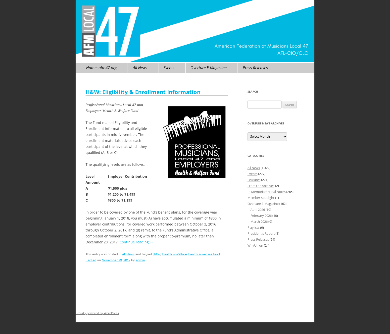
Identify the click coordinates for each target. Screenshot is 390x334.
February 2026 (261, 215)
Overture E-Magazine (209, 67)
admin (140, 260)
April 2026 (257, 209)
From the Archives (260, 185)
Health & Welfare (174, 254)
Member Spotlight (260, 197)
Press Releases (255, 67)
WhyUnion (255, 245)
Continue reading (136, 242)
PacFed (91, 260)
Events (168, 67)
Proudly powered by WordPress (97, 313)
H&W (156, 254)
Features (253, 179)
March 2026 (259, 221)
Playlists (253, 227)
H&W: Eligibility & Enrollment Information (143, 92)
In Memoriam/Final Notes (266, 191)
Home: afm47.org (101, 67)
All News (140, 67)
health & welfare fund (204, 254)
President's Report (261, 233)
